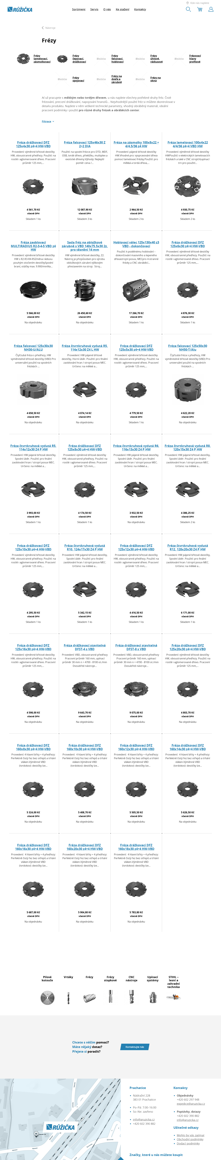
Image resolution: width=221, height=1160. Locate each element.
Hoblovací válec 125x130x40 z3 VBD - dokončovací (136, 244)
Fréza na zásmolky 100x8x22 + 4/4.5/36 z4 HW (136, 144)
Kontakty (140, 9)
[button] (48, 121)
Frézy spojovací (78, 79)
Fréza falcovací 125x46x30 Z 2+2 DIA (84, 144)
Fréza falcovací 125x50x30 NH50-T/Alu (187, 348)
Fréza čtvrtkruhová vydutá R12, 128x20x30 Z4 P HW (187, 547)
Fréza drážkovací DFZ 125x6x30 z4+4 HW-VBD (187, 244)
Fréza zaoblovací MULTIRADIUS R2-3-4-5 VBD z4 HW (33, 246)
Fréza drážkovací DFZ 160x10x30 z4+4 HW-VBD (85, 747)
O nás (107, 9)
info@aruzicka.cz (144, 1119)
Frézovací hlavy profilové (195, 58)
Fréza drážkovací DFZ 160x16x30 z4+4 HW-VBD (33, 847)
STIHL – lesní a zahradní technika (173, 982)
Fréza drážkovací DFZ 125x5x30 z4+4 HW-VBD (136, 348)
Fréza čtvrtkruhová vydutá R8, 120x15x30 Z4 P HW (188, 448)
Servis (94, 9)
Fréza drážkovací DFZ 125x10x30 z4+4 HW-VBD (33, 547)
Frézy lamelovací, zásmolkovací (42, 58)
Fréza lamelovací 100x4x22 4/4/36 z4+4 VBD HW (188, 144)
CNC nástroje (131, 978)
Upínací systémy (152, 978)
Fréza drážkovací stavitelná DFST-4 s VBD (85, 647)
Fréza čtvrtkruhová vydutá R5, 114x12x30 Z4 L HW (85, 348)
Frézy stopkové (110, 978)
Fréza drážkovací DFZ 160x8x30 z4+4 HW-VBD (33, 747)
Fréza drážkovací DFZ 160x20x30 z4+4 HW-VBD (85, 847)
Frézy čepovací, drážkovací (79, 58)
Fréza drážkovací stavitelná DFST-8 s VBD (136, 647)
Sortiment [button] (78, 9)
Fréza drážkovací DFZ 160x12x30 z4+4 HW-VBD (136, 747)
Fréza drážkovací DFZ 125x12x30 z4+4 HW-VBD (136, 547)
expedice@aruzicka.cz (191, 1104)
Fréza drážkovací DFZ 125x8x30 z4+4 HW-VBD (84, 448)
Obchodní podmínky (190, 1139)
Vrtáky (68, 977)
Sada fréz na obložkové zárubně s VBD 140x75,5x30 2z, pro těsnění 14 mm (85, 246)
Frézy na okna (155, 79)
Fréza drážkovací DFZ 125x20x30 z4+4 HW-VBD (188, 647)
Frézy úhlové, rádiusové (156, 58)
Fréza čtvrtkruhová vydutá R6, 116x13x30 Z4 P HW (136, 448)
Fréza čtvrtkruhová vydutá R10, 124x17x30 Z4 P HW (84, 547)
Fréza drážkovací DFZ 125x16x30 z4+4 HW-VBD (33, 647)
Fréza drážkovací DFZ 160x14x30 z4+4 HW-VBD (188, 747)
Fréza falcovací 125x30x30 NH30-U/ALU (33, 348)
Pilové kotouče (47, 978)
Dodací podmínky (188, 1143)
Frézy (89, 977)
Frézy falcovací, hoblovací (118, 58)
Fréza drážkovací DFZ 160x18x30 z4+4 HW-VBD (136, 847)
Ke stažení (122, 9)
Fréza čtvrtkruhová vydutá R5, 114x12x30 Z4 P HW (33, 448)
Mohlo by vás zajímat (190, 1135)
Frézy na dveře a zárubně (117, 79)
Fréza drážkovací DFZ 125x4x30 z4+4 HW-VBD (33, 144)
